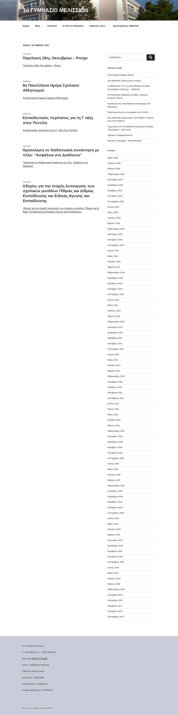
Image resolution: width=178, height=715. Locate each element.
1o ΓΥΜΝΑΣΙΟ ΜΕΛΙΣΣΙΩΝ (55, 10)
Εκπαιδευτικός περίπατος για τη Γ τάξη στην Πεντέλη (50, 130)
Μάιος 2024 (113, 256)
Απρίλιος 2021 (114, 420)
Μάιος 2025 (113, 212)
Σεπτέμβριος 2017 (116, 616)
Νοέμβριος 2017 (115, 606)
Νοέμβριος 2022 (115, 338)
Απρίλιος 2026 (114, 163)
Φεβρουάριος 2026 (116, 174)
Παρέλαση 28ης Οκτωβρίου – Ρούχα (55, 58)
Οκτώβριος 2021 (115, 392)
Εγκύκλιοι (52, 26)
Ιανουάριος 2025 (115, 234)
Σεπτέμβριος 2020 (116, 458)
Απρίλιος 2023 (114, 310)
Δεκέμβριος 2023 (115, 278)
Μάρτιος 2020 (114, 480)
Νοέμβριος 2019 (115, 502)
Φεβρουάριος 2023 (116, 321)
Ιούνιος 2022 (113, 354)
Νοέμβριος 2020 (115, 447)
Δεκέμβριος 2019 (115, 496)
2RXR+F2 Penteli (39, 658)
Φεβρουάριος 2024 (116, 272)
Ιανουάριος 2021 (115, 436)
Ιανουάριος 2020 (115, 491)
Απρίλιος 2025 (114, 218)
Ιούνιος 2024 (113, 250)
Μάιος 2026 (113, 158)
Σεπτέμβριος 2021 (116, 398)
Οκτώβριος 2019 (115, 507)
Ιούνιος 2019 (113, 518)
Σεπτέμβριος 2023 (116, 294)
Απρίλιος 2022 (114, 365)
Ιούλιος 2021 (113, 403)
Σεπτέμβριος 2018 (116, 562)
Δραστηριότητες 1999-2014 (126, 26)
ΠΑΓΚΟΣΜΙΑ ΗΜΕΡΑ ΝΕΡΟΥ (121, 75)
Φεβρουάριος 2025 (116, 229)
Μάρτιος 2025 (114, 223)
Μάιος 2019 (113, 524)
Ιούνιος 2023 (113, 300)
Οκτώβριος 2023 (115, 289)
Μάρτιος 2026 (114, 168)
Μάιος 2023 (113, 305)
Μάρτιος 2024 (114, 267)
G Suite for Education (73, 26)
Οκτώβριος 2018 (115, 556)
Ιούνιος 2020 (113, 463)
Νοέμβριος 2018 (115, 551)
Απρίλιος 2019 (114, 529)
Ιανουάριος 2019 (115, 540)
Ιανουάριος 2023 (115, 327)
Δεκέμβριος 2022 (115, 332)
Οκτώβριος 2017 (115, 611)
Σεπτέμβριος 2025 (116, 201)
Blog (38, 26)
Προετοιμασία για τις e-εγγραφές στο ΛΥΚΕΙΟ (128, 112)
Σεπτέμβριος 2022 (116, 349)
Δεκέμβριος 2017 (115, 600)
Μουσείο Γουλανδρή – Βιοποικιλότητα (125, 141)
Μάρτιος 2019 (114, 535)
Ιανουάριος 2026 (115, 179)
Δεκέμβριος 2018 (115, 545)
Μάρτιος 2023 (114, 316)
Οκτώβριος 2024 (115, 239)
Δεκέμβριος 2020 (115, 442)
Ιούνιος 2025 (113, 207)
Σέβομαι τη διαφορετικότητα (120, 135)
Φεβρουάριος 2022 (116, 376)
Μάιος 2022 (113, 360)
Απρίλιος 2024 (114, 261)
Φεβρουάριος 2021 (116, 431)
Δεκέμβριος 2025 (115, 185)
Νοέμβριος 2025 (115, 190)
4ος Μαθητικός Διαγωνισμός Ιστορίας (124, 80)
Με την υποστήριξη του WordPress (38, 708)
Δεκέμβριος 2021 (115, 382)
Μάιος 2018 (113, 573)
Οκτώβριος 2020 (115, 453)
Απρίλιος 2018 (114, 578)
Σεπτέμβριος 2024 (116, 245)
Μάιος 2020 (113, 469)
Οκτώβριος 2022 (115, 343)
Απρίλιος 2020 (114, 474)
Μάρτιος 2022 (114, 371)
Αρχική (26, 26)
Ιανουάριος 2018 (115, 595)
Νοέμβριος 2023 (115, 283)
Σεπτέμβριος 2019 (116, 513)
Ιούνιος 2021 (113, 409)
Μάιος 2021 (113, 414)
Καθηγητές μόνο (98, 26)
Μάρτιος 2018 (114, 584)
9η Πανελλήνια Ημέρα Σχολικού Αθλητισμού (45, 98)
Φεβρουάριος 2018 (116, 589)
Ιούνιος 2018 (113, 567)
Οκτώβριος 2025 (115, 196)
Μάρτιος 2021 (114, 425)
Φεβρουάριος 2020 (116, 485)
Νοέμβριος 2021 (115, 387)
